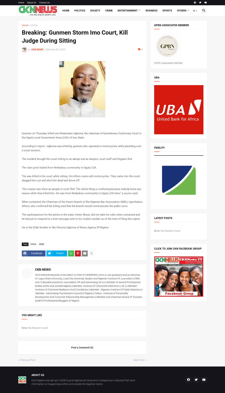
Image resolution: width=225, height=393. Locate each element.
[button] (195, 10)
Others (182, 10)
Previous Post (28, 360)
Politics (79, 10)
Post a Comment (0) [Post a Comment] (82, 347)
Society (95, 10)
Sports (167, 10)
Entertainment (128, 10)
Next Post (138, 360)
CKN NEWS (43, 269)
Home (21, 2)
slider (41, 244)
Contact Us (44, 2)
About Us (31, 2)
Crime (109, 10)
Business (152, 10)
